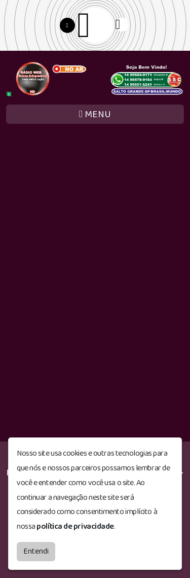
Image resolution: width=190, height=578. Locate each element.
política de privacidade (75, 526)
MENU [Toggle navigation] (95, 114)
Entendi (36, 551)
